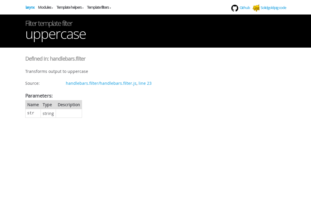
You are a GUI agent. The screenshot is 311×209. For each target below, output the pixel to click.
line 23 (145, 83)
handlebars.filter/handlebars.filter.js (101, 83)
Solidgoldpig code (273, 7)
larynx (30, 7)
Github (240, 7)
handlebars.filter (67, 58)
